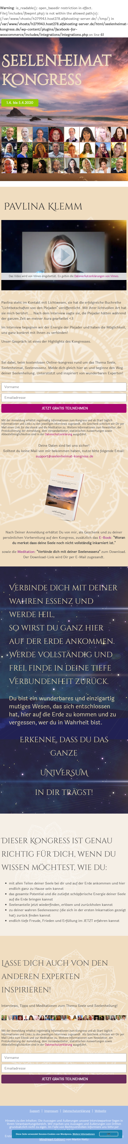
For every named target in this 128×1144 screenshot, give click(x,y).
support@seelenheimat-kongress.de (64, 456)
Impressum (51, 1111)
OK (108, 1134)
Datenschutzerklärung (58, 434)
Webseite (100, 1111)
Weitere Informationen (84, 1134)
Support (35, 1111)
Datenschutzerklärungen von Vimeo (96, 276)
